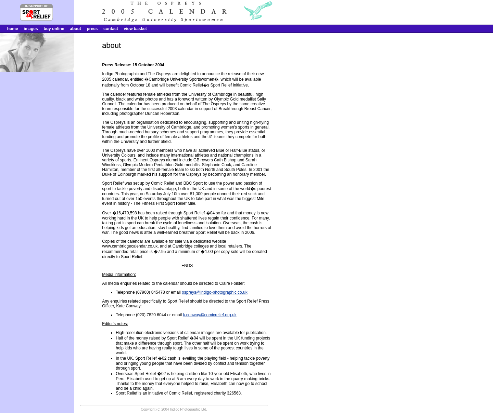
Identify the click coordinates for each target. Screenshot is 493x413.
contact (110, 28)
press (92, 28)
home (12, 28)
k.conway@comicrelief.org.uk (209, 314)
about (75, 28)
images (31, 28)
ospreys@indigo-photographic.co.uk (215, 292)
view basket (135, 28)
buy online (53, 28)
